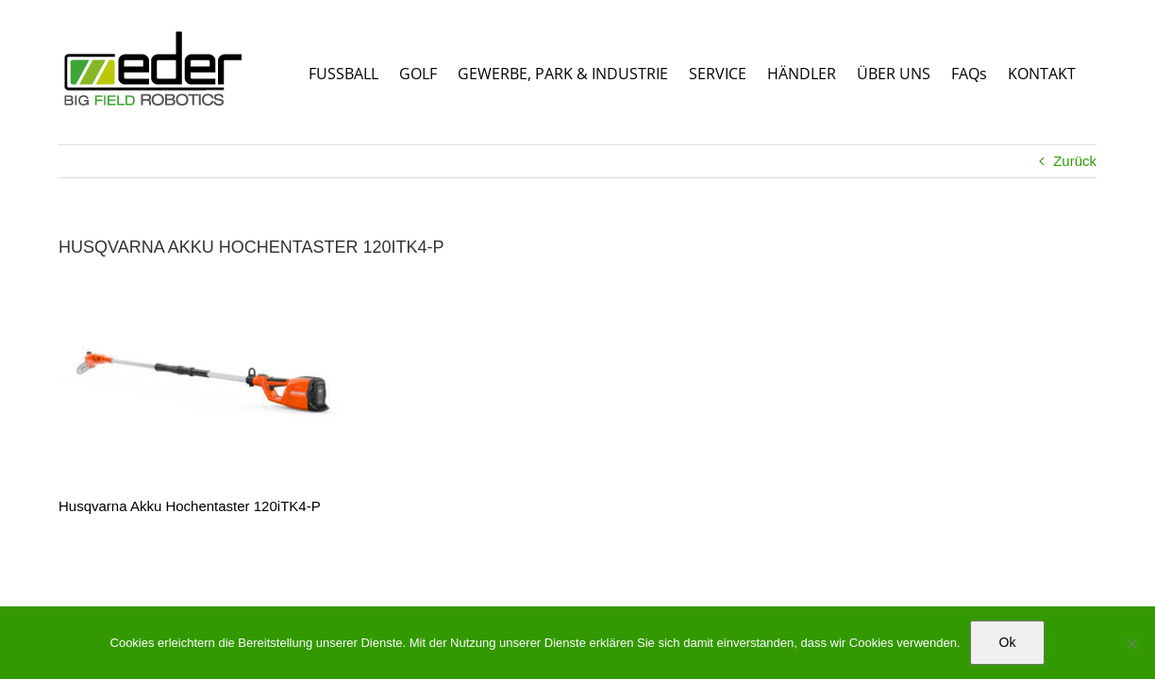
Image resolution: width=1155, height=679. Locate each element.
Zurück (1074, 161)
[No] (1131, 643)
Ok (1007, 642)
